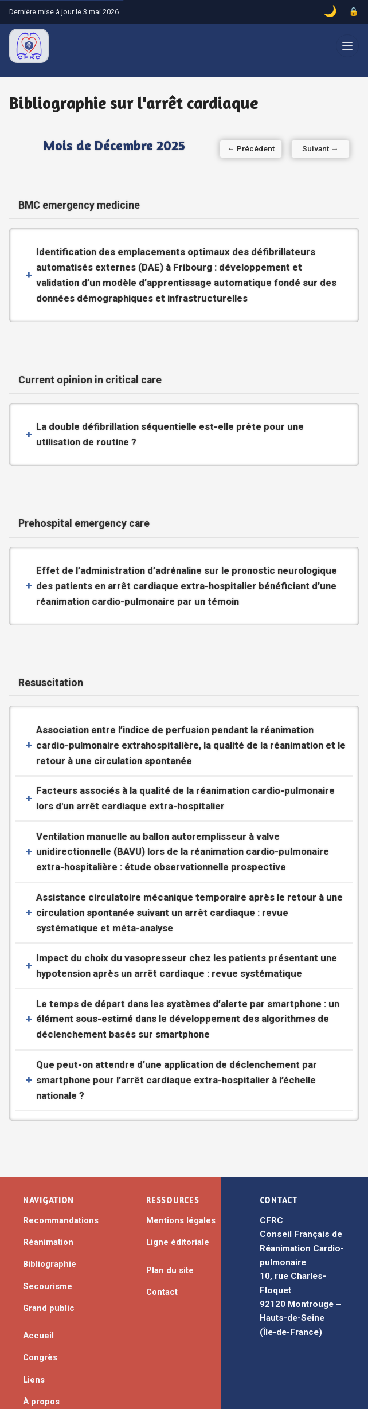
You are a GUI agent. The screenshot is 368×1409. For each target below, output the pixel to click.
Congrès (40, 1310)
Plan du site (170, 1223)
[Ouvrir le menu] (347, 45)
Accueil (38, 1288)
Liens (34, 1331)
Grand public (49, 1260)
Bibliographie (49, 1216)
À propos (41, 1354)
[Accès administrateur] (354, 12)
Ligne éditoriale (177, 1194)
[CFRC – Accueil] (29, 46)
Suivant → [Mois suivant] (315, 148)
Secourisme (47, 1238)
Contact (162, 1244)
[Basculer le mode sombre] (330, 12)
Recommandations (61, 1173)
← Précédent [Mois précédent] (53, 148)
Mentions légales (181, 1173)
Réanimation (48, 1194)
